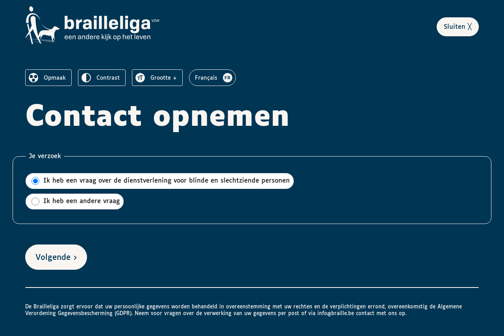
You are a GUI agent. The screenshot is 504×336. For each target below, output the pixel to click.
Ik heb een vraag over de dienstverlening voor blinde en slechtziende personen (161, 181)
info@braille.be (335, 313)
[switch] (48, 77)
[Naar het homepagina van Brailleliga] (93, 25)
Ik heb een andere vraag (76, 201)
